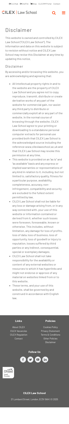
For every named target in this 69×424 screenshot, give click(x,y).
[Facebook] (23, 360)
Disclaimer (50, 342)
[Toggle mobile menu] (64, 12)
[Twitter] (30, 360)
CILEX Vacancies (18, 331)
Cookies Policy (50, 327)
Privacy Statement (50, 331)
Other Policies (50, 338)
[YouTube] (38, 360)
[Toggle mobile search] (54, 12)
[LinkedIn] (45, 360)
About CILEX (18, 327)
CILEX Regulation (18, 334)
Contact (19, 338)
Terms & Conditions (50, 334)
